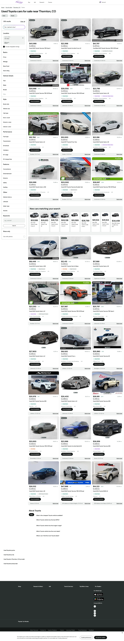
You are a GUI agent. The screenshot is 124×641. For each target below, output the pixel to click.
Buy (29, 2)
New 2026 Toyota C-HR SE (44, 242)
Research (42, 2)
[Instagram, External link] (95, 619)
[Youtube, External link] (95, 617)
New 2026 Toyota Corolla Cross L (85, 243)
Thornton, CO (16, 7)
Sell (35, 2)
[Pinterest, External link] (95, 622)
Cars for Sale (9, 7)
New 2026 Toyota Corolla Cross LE (34, 242)
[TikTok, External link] (95, 613)
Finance (50, 2)
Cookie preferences (86, 637)
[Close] (122, 633)
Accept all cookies (100, 637)
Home (2, 7)
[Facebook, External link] (95, 615)
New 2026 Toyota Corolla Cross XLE (116, 243)
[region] (62, 636)
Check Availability (35, 56)
